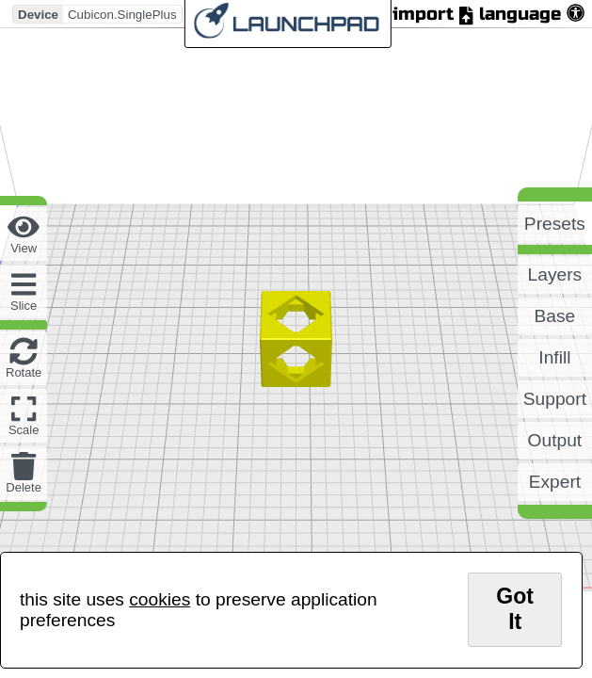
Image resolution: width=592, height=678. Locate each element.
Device (38, 14)
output (555, 440)
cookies (159, 599)
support (554, 399)
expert (555, 482)
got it (515, 609)
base (555, 316)
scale (24, 430)
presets (554, 224)
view (23, 248)
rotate (23, 372)
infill (554, 357)
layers (555, 274)
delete (23, 487)
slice (23, 306)
